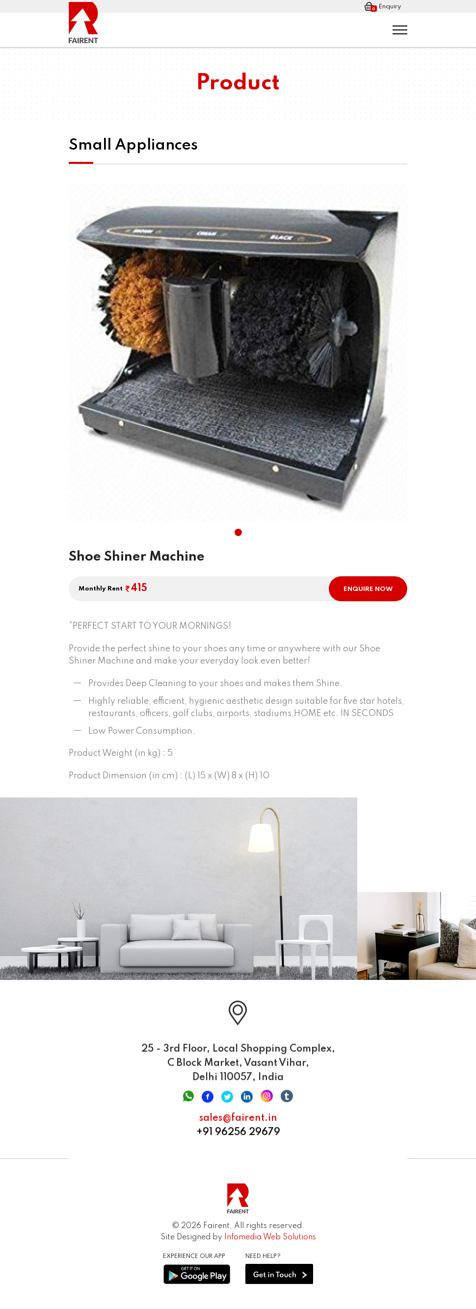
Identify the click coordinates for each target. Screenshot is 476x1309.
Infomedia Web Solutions (270, 1237)
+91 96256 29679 (238, 1137)
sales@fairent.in (238, 1123)
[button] (238, 532)
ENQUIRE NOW (368, 589)
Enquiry (383, 7)
